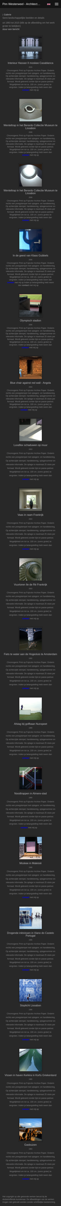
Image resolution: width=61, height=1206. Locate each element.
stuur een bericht (10, 29)
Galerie (6, 14)
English (49, 4)
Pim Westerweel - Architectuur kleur (23, 4)
